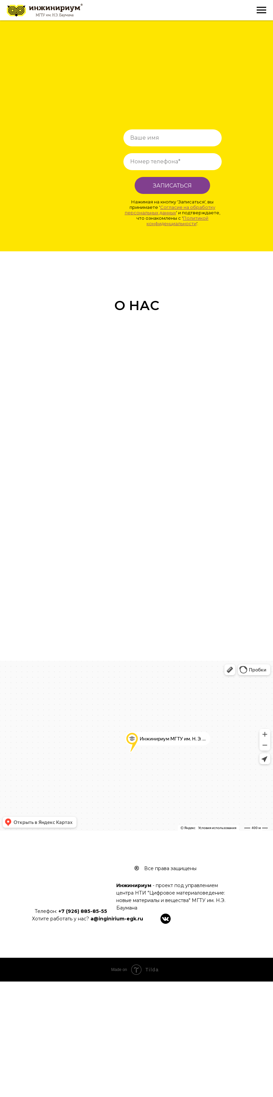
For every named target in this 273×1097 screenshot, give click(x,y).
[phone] (172, 161)
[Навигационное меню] (261, 10)
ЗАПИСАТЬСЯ (172, 185)
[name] (172, 137)
